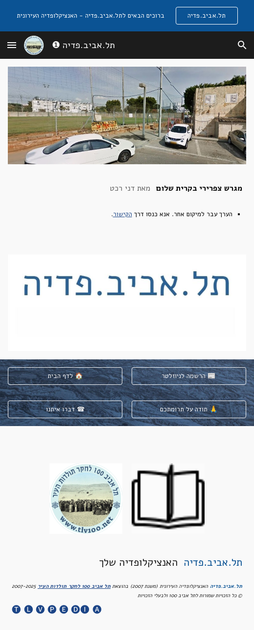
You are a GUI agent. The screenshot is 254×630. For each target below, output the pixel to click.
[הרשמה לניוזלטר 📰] (189, 376)
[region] (127, 15)
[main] (127, 209)
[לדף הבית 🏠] (65, 376)
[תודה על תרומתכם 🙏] (189, 409)
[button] (11, 44)
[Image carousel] (127, 302)
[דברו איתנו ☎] (65, 409)
